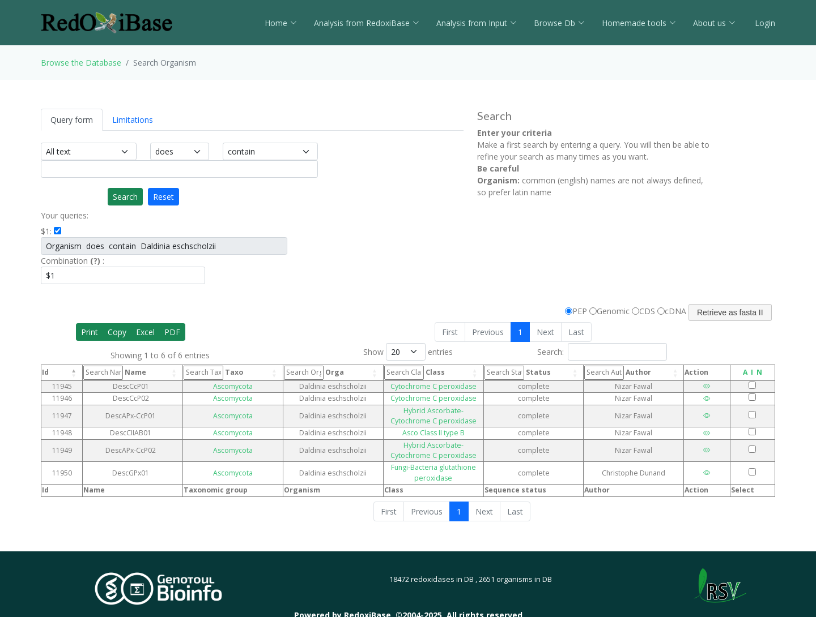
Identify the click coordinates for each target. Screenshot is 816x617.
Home (281, 23)
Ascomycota (215, 386)
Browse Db (559, 23)
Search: (602, 352)
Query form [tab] (71, 119)
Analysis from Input (476, 23)
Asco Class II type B (423, 422)
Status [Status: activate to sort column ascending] (538, 372)
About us (714, 23)
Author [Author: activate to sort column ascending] (630, 372)
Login (764, 23)
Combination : (72, 260)
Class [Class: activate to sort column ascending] (372, 372)
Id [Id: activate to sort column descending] (45, 372)
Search (125, 196)
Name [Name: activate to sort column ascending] (117, 372)
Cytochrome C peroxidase (423, 386)
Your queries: (64, 215)
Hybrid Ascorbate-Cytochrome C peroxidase (423, 410)
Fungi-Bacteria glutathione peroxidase (422, 447)
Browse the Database (81, 62)
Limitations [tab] (132, 119)
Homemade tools (639, 23)
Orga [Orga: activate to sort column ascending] (287, 372)
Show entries (408, 352)
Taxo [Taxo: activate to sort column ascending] (203, 372)
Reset (163, 196)
